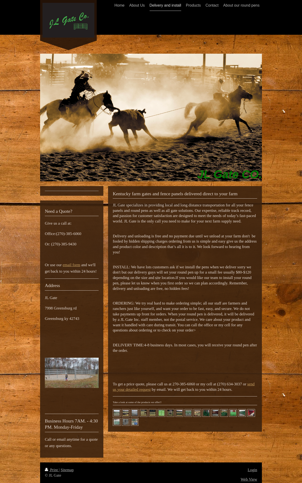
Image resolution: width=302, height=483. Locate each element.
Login (252, 470)
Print (52, 470)
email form (71, 265)
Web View (249, 479)
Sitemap (67, 470)
